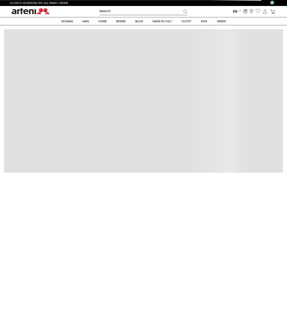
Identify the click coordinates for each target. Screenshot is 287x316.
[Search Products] (185, 12)
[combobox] (143, 11)
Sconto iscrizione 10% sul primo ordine (39, 3)
